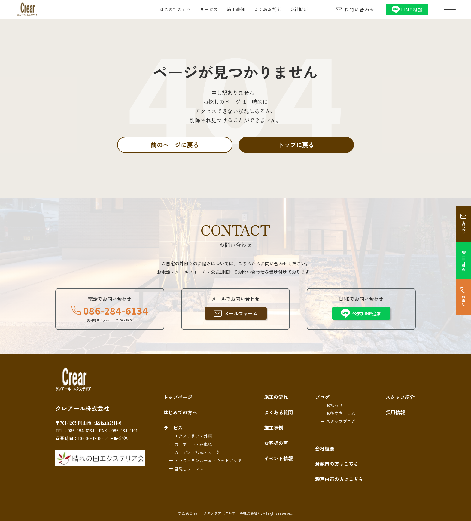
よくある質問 (267, 9)
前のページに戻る (175, 144)
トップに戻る (296, 144)
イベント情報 (278, 457)
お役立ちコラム (340, 413)
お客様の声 (276, 442)
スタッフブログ (340, 421)
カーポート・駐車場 (193, 443)
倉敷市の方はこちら (336, 463)
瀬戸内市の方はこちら (339, 478)
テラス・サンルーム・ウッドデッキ (208, 460)
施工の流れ (276, 397)
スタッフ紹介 (400, 397)
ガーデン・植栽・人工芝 (197, 451)
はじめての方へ (175, 9)
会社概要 (299, 9)
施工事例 (236, 9)
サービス (209, 9)
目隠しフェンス (189, 468)
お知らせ (334, 405)
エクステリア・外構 (193, 435)
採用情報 (395, 412)
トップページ (177, 397)
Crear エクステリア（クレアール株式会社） (225, 513)
